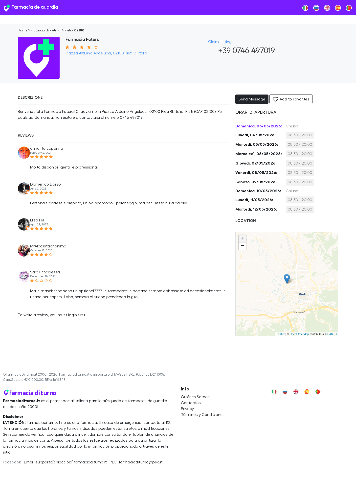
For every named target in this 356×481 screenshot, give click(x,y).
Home (22, 30)
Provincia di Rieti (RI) (46, 30)
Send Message (252, 99)
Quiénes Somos (195, 397)
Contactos (191, 403)
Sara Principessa (45, 272)
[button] (212, 62)
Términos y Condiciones (202, 415)
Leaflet (280, 334)
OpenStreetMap (299, 334)
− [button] (242, 246)
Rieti (68, 30)
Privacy (187, 409)
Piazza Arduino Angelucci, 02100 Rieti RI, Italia (106, 53)
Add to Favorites (291, 99)
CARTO (332, 334)
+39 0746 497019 (241, 51)
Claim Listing (220, 42)
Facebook (12, 462)
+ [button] (242, 238)
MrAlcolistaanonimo (48, 246)
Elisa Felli (37, 220)
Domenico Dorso (45, 184)
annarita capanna (46, 148)
